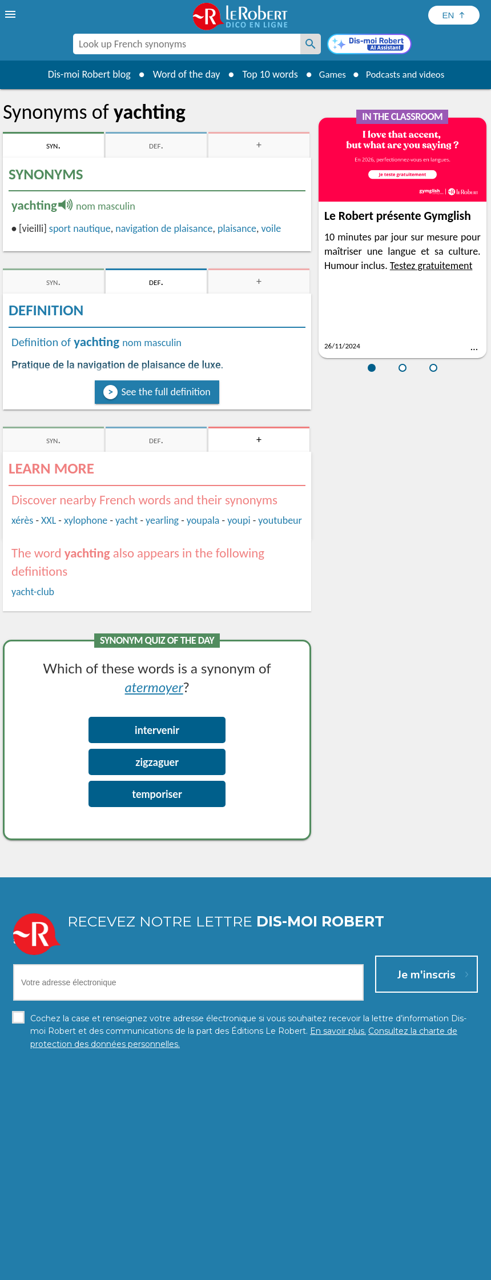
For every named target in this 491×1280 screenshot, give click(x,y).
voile (271, 228)
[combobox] (186, 44)
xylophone (85, 520)
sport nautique (80, 228)
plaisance (237, 228)
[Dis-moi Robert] (369, 45)
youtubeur (280, 520)
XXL (48, 520)
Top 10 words (264, 74)
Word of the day (180, 74)
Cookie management (274, 1268)
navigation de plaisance (163, 228)
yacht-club (32, 591)
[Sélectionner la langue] (454, 15)
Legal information (197, 1268)
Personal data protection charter (97, 1268)
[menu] (11, 14)
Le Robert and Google (415, 1268)
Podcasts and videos (407, 74)
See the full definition (165, 392)
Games (329, 74)
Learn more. (434, 1251)
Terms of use (344, 1268)
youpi (238, 520)
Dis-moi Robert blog (83, 74)
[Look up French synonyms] (310, 44)
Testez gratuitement (431, 265)
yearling (162, 520)
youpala (203, 520)
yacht (126, 520)
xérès (22, 520)
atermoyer (154, 687)
